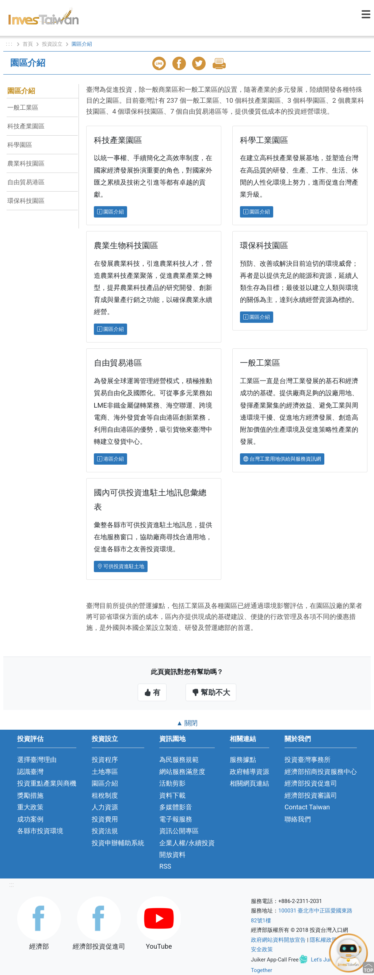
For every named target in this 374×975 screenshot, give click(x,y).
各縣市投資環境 (40, 831)
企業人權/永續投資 (186, 843)
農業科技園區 (26, 163)
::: (11, 884)
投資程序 (105, 759)
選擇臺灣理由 (37, 759)
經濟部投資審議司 (311, 795)
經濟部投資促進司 (311, 783)
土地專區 (105, 771)
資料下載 (172, 795)
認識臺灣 (30, 771)
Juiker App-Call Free (275, 959)
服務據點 (243, 759)
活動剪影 (172, 783)
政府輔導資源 (249, 771)
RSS (165, 866)
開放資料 (172, 854)
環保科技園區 (26, 200)
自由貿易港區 (26, 182)
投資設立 (52, 44)
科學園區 (19, 144)
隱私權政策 (323, 940)
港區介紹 (110, 459)
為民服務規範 (179, 759)
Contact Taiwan (307, 807)
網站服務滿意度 (182, 771)
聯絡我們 (298, 819)
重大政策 (30, 807)
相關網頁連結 (249, 783)
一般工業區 (26, 107)
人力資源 (105, 807)
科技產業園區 (26, 126)
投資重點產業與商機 (46, 783)
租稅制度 (105, 795)
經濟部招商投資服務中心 (321, 771)
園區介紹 (21, 91)
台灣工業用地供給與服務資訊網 (282, 459)
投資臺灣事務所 (308, 759)
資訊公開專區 (179, 831)
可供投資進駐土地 (120, 566)
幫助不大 (211, 692)
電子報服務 (175, 819)
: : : (10, 44)
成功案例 (30, 819)
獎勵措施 (30, 795)
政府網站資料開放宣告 (278, 940)
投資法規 (105, 831)
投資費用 (105, 819)
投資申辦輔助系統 (118, 843)
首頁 (28, 44)
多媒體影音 (175, 807)
